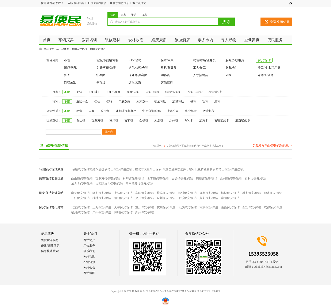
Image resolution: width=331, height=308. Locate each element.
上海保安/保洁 (101, 207)
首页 (46, 40)
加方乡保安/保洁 (82, 183)
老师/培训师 (265, 75)
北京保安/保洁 (80, 207)
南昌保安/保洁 (230, 207)
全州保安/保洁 (166, 198)
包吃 (109, 101)
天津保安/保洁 (123, 207)
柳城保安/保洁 (230, 193)
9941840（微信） (270, 261)
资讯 (133, 14)
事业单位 (191, 111)
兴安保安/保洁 (208, 198)
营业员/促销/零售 (107, 60)
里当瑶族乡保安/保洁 (139, 183)
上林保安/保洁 (123, 193)
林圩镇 (113, 120)
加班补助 (178, 101)
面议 (79, 92)
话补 (205, 101)
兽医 (67, 75)
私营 (79, 111)
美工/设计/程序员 (269, 67)
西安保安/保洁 (251, 207)
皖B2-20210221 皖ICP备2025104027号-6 (164, 291)
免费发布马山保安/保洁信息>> (272, 145)
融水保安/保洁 (273, 193)
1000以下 (94, 92)
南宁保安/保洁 (80, 193)
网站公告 (89, 267)
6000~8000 (152, 92)
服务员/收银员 (234, 60)
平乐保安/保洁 (187, 198)
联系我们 (89, 251)
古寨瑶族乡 (221, 120)
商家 (123, 14)
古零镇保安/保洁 (158, 178)
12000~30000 (194, 92)
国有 (91, 111)
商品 (144, 14)
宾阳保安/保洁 (144, 193)
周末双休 (142, 101)
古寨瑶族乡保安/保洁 (109, 183)
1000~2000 (113, 92)
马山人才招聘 (79, 49)
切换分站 (92, 23)
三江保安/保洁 (80, 198)
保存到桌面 (77, 3)
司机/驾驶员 (168, 67)
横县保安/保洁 (166, 193)
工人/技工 (199, 67)
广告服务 (89, 245)
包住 (97, 101)
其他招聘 (167, 82)
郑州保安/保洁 (144, 212)
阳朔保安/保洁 (123, 198)
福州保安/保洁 (80, 212)
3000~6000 (133, 92)
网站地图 (89, 273)
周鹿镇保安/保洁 (206, 178)
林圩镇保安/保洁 (133, 178)
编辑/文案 (135, 82)
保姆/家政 (167, 60)
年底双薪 (124, 101)
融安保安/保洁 (251, 193)
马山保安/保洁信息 (54, 145)
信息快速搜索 (50, 251)
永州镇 (173, 120)
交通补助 (160, 101)
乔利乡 (188, 120)
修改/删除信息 (121, 3)
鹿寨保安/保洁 (208, 193)
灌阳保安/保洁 (230, 198)
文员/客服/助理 (106, 67)
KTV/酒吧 (135, 60)
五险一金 (82, 101)
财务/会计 (231, 67)
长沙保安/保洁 (187, 207)
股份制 (104, 111)
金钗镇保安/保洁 (182, 178)
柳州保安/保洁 (187, 193)
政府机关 (209, 111)
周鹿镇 (158, 120)
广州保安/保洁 (101, 212)
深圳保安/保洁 (123, 212)
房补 (217, 101)
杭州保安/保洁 (166, 207)
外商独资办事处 (125, 111)
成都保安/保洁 (273, 207)
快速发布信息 (98, 3)
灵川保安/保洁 (144, 198)
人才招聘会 (200, 75)
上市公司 (173, 111)
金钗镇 (143, 120)
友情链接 (89, 262)
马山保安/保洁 (98, 49)
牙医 (228, 75)
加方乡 (203, 120)
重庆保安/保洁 (144, 207)
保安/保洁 (264, 60)
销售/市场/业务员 (204, 60)
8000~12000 (172, 92)
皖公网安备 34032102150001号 (204, 291)
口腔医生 (70, 82)
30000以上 (215, 92)
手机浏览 (141, 3)
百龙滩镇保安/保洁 (107, 178)
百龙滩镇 (97, 120)
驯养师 (100, 75)
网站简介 (89, 240)
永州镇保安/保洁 (231, 178)
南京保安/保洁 (208, 207)
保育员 (100, 82)
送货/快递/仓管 (138, 67)
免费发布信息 (280, 21)
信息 (112, 15)
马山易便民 (62, 49)
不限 (67, 60)
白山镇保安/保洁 (82, 178)
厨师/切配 (70, 67)
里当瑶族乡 (242, 120)
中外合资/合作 (151, 111)
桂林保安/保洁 (101, 198)
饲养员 (165, 75)
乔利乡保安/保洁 (255, 178)
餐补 (193, 101)
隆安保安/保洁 (101, 193)
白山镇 (80, 120)
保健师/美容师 (138, 75)
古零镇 (128, 120)
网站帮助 (89, 256)
